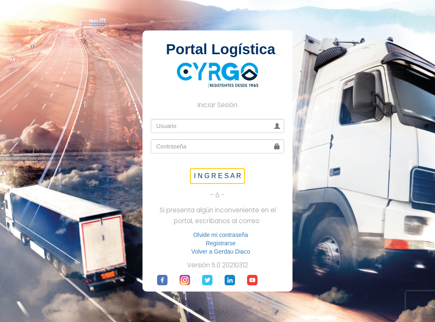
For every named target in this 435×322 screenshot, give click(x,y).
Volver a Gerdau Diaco (220, 251)
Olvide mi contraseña (220, 234)
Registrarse (221, 243)
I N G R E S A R (217, 175)
